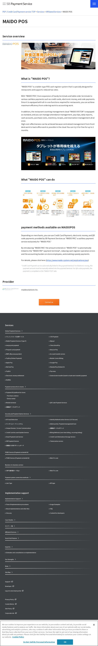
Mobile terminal (11, 403)
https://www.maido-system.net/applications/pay (67, 260)
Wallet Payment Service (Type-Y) (16, 341)
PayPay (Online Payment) (14, 358)
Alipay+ (52, 341)
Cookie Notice (9, 604)
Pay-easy (53, 371)
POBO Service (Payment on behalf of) (17, 458)
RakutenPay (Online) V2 (57, 367)
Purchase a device (13, 396)
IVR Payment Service (12, 441)
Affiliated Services (53, 11)
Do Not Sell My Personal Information (39, 642)
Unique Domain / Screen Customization (18, 428)
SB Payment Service (17, 4)
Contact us (49, 302)
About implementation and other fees (17, 509)
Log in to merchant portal (13, 591)
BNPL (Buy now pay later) (14, 354)
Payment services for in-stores (14, 387)
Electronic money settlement (15, 375)
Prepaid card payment (13, 350)
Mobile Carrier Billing (56, 358)
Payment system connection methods (17, 477)
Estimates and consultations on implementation (21, 552)
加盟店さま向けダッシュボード (15, 445)
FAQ (51, 509)
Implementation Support (13, 499)
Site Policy (8, 609)
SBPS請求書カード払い (13, 471)
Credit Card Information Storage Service (62, 437)
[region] (49, 633)
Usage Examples (55, 504)
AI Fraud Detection (12, 419)
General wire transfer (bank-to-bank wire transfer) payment (68, 375)
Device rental (11, 398)
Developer (8, 586)
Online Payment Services (13, 331)
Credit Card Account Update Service (17, 432)
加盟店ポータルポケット (57, 428)
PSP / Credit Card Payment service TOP (19, 11)
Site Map (8, 572)
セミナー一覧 (9, 526)
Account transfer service (57, 354)
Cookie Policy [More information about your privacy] (18, 637)
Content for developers (57, 513)
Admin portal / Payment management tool (63, 424)
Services (40, 11)
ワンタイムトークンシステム (14, 424)
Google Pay (53, 363)
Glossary (9, 513)
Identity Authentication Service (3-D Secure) (64, 419)
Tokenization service (56, 441)
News (6, 566)
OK (65, 642)
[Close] (94, 625)
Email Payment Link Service (14, 437)
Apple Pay (9, 363)
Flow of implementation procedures (17, 504)
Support (7, 582)
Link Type (9, 483)
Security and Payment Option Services (17, 414)
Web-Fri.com (54, 458)
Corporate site (9, 613)
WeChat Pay (10, 367)
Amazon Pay (54, 350)
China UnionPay (55, 345)
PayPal (8, 371)
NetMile (8, 380)
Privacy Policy (9, 599)
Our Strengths (9, 559)
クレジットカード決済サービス (15, 337)
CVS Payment (54, 337)
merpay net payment (12, 345)
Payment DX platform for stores (16, 392)
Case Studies (9, 520)
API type (52, 483)
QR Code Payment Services (58, 403)
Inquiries (8, 547)
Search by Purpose (11, 538)
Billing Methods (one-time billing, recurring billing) (66, 432)
